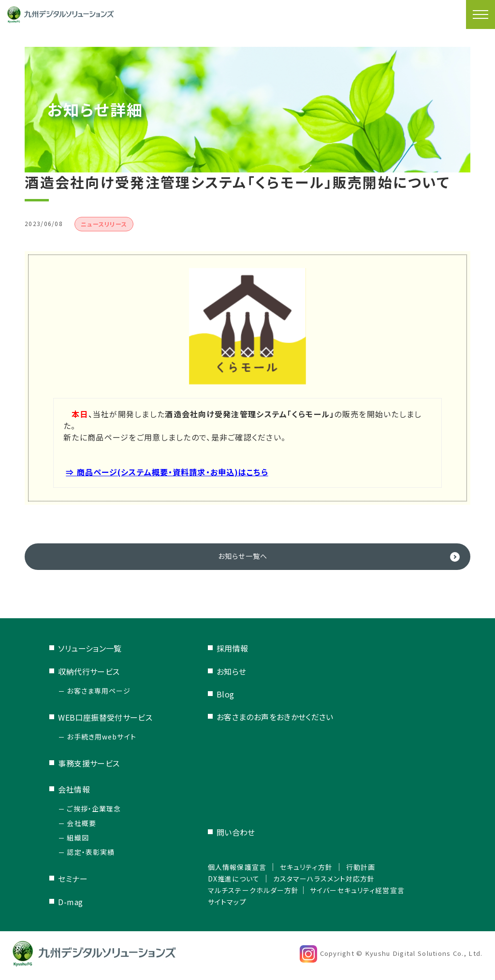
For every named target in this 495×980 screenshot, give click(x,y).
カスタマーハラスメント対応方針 (324, 879)
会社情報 (74, 790)
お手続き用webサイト (102, 738)
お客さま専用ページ (99, 692)
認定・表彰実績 (91, 853)
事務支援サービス (89, 764)
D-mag (70, 903)
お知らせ (218, 673)
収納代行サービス (89, 673)
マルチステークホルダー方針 (246, 891)
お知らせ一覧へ (243, 557)
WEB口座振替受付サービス (105, 718)
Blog (212, 695)
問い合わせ (223, 833)
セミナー (72, 880)
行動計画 (366, 868)
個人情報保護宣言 (228, 868)
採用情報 (219, 649)
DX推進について (224, 879)
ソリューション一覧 (90, 649)
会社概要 (81, 824)
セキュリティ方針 (305, 868)
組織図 (78, 839)
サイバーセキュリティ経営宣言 (363, 891)
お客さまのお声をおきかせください (262, 718)
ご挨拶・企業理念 (94, 810)
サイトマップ (217, 903)
